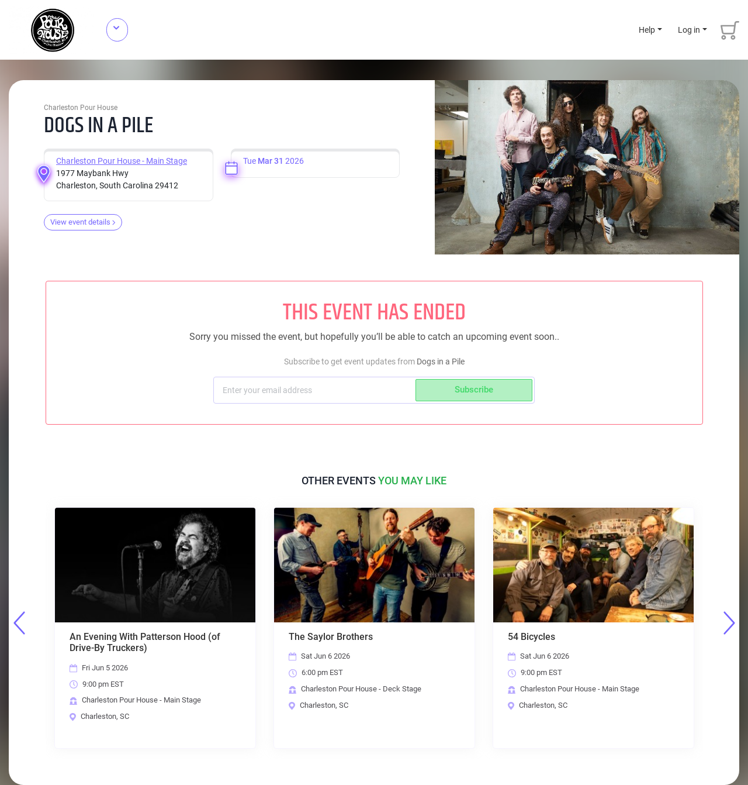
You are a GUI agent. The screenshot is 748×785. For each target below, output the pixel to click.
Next (729, 623)
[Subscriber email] (316, 390)
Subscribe (474, 389)
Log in (689, 30)
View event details (83, 222)
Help (647, 30)
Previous (19, 623)
